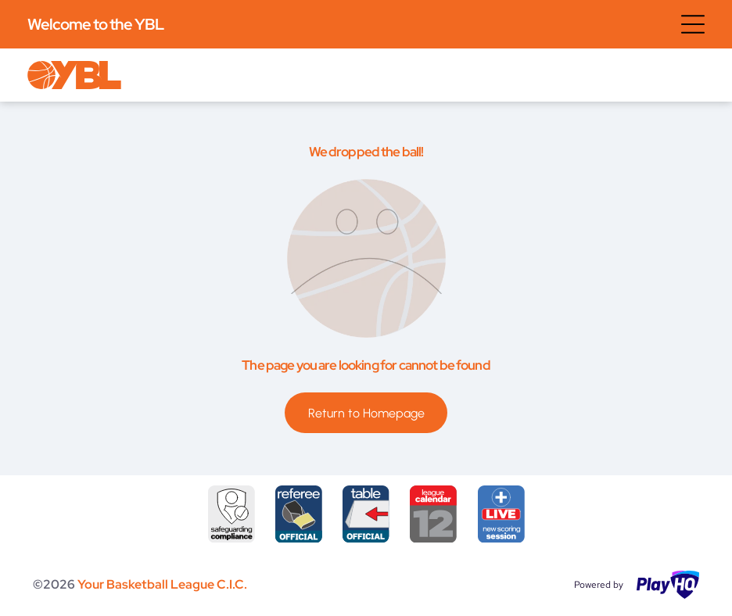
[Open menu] (693, 24)
